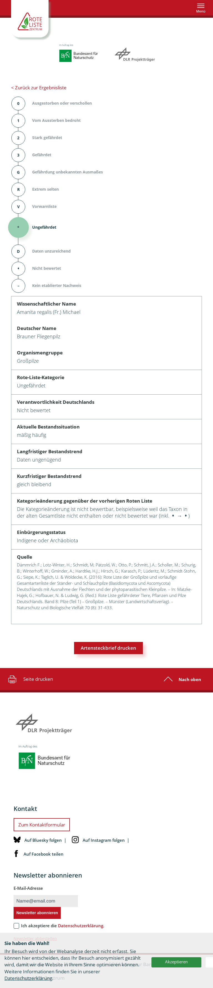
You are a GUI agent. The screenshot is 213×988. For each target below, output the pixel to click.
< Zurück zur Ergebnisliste (39, 87)
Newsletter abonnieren (37, 913)
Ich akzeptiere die (62, 925)
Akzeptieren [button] (176, 961)
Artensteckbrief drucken (108, 648)
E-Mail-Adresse (28, 888)
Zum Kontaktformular (41, 824)
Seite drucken (30, 679)
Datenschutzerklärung (28, 978)
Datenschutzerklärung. (81, 925)
